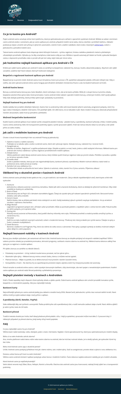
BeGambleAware (71, 389)
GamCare (61, 389)
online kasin (98, 45)
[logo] (61, 11)
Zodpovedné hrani (50, 389)
